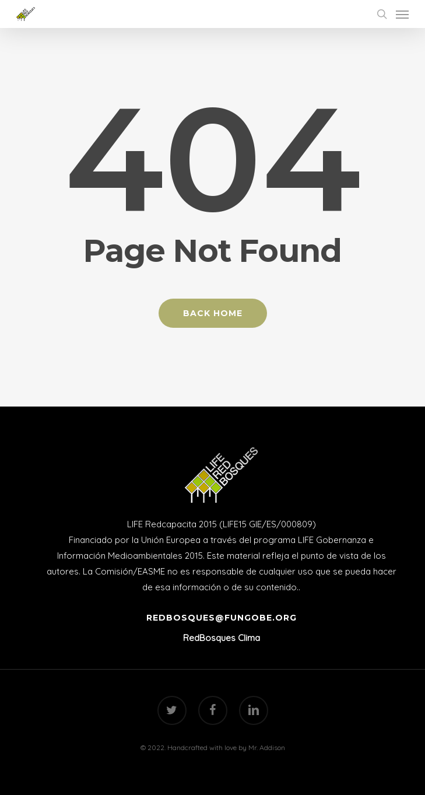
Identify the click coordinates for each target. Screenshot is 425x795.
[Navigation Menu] (402, 14)
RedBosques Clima (221, 637)
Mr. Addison (266, 747)
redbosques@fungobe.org (221, 617)
